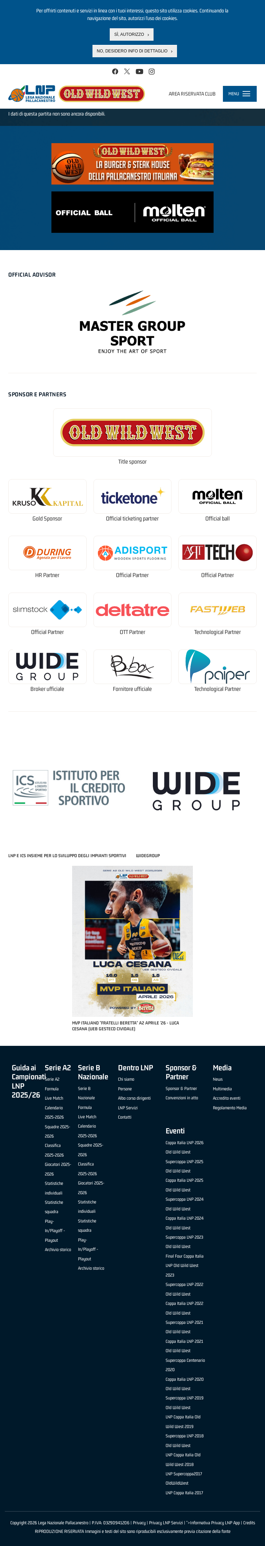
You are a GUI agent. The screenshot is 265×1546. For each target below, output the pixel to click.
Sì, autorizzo (129, 34)
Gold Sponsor (47, 518)
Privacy (139, 1522)
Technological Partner (217, 632)
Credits (249, 1522)
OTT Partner (132, 632)
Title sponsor (132, 461)
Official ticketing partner (132, 518)
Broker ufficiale (47, 689)
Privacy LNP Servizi (166, 1522)
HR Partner (47, 575)
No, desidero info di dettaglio (132, 51)
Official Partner (132, 575)
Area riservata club (192, 94)
